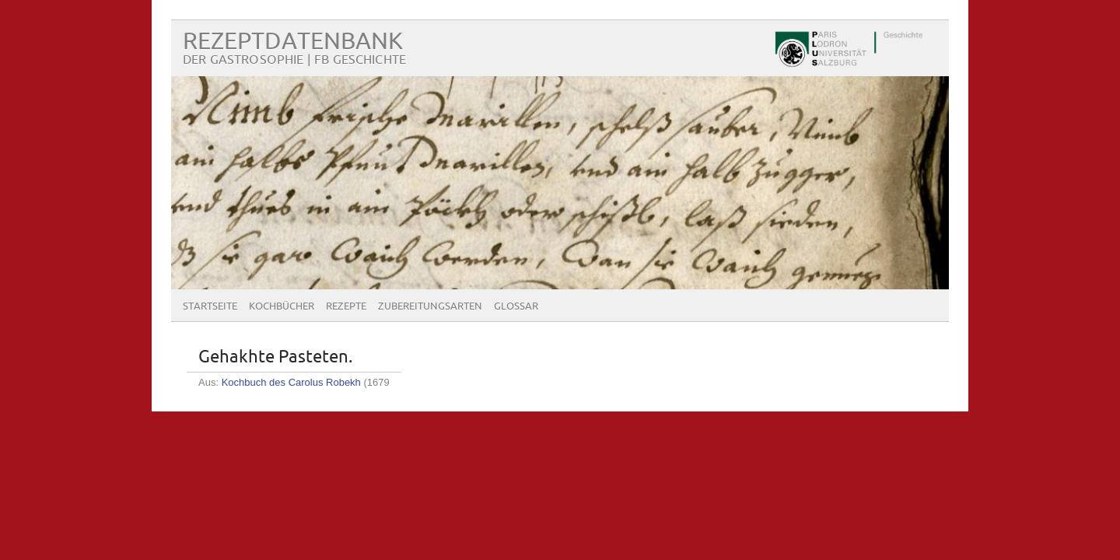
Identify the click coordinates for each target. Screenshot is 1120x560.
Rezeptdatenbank (293, 42)
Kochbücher (281, 306)
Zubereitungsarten (430, 306)
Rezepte (346, 306)
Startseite (210, 306)
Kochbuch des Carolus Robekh (291, 382)
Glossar (516, 306)
